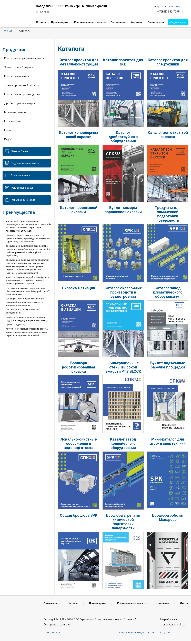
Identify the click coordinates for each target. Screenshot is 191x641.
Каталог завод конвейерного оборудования (123, 443)
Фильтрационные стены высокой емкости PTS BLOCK (123, 367)
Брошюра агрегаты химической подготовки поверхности (123, 521)
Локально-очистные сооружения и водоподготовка (78, 443)
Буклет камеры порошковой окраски (123, 210)
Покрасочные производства (22, 94)
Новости (9, 130)
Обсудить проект (178, 22)
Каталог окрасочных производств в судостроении (123, 292)
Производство (60, 22)
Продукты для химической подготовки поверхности (168, 214)
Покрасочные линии (16, 76)
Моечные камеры (15, 112)
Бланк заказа (155, 22)
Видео (8, 139)
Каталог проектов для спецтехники (168, 62)
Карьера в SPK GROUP (20, 200)
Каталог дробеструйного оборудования (123, 136)
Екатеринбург (175, 6)
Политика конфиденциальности (135, 632)
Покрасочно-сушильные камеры (24, 58)
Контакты (136, 22)
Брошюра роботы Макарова (167, 517)
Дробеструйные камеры (19, 103)
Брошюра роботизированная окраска (78, 367)
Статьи (184, 603)
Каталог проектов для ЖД (123, 62)
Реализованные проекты (90, 22)
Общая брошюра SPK (78, 515)
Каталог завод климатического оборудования (168, 292)
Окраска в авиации (78, 288)
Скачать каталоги (20, 175)
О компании (118, 22)
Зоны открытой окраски (19, 67)
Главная (7, 31)
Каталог (41, 22)
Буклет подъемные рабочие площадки (167, 365)
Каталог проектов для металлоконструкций (79, 62)
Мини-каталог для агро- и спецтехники (168, 441)
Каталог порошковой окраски (78, 210)
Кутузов (165, 632)
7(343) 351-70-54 (168, 11)
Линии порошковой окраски (21, 85)
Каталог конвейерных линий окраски (78, 134)
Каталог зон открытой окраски (168, 134)
